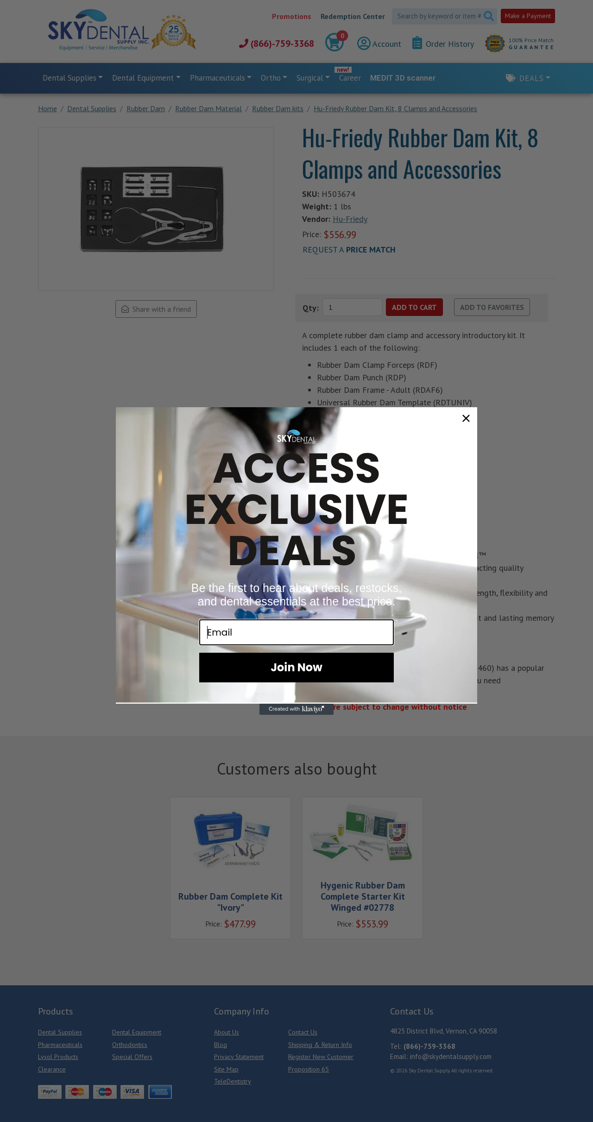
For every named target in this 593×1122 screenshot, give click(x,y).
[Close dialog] (466, 418)
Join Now (296, 667)
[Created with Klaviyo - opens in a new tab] (296, 709)
